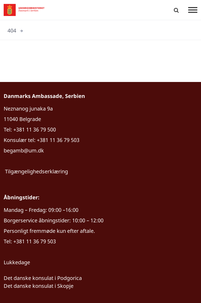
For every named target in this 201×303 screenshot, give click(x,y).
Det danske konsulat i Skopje (38, 285)
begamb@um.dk (24, 150)
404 (12, 30)
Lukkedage (17, 262)
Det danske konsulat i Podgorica (43, 278)
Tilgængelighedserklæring (36, 171)
